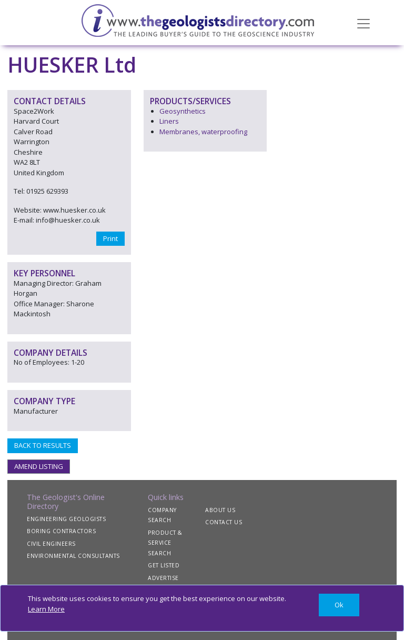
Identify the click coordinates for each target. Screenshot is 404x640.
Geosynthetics (182, 111)
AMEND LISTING (38, 466)
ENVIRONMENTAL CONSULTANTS (73, 555)
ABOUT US (220, 510)
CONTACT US (223, 522)
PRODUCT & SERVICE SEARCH (165, 543)
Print (110, 238)
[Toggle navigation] (363, 23)
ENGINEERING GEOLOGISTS (66, 519)
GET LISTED (163, 565)
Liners (169, 121)
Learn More (46, 609)
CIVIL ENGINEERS (51, 543)
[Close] (339, 605)
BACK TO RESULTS (42, 445)
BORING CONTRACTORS (61, 531)
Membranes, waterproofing (203, 131)
